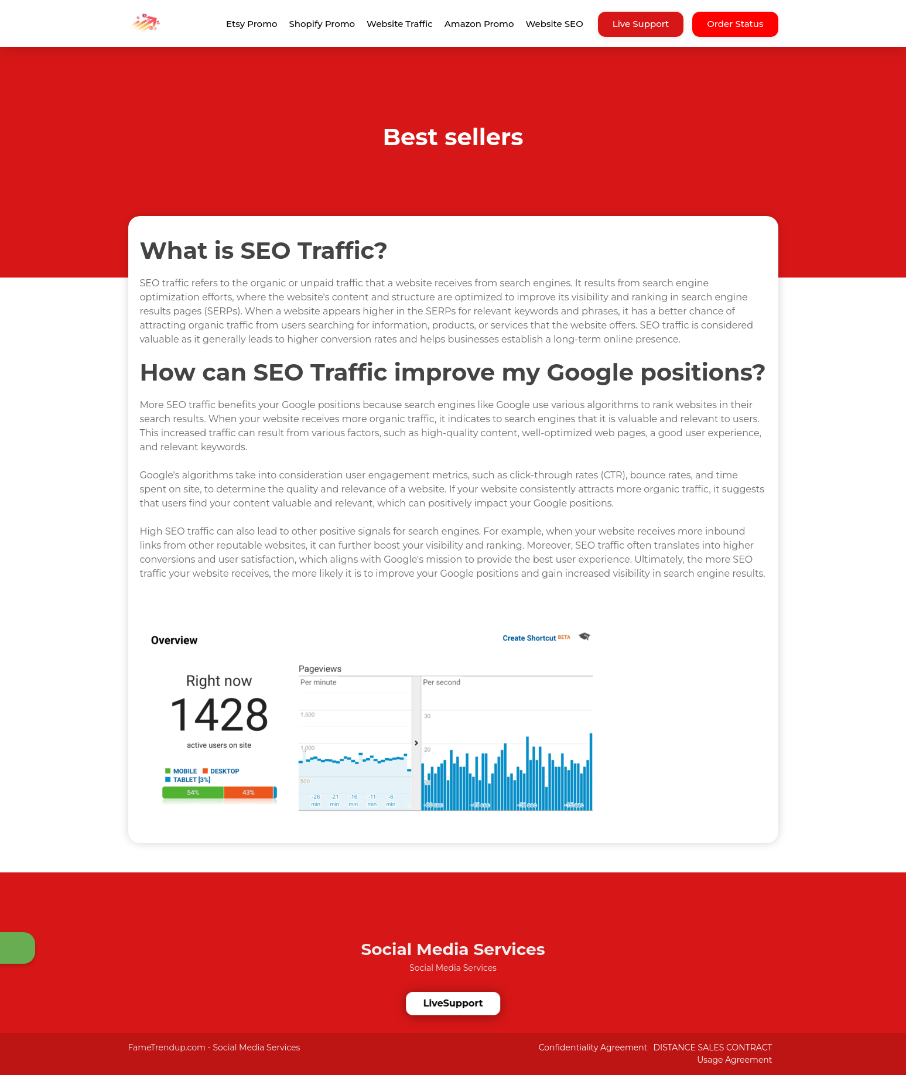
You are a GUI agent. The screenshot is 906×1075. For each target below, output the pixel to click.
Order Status (735, 23)
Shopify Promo (322, 23)
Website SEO (554, 23)
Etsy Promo (251, 23)
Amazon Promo (479, 23)
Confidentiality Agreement (593, 1047)
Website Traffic (400, 23)
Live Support (641, 23)
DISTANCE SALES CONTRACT (712, 1047)
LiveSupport (454, 1003)
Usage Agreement (734, 1060)
